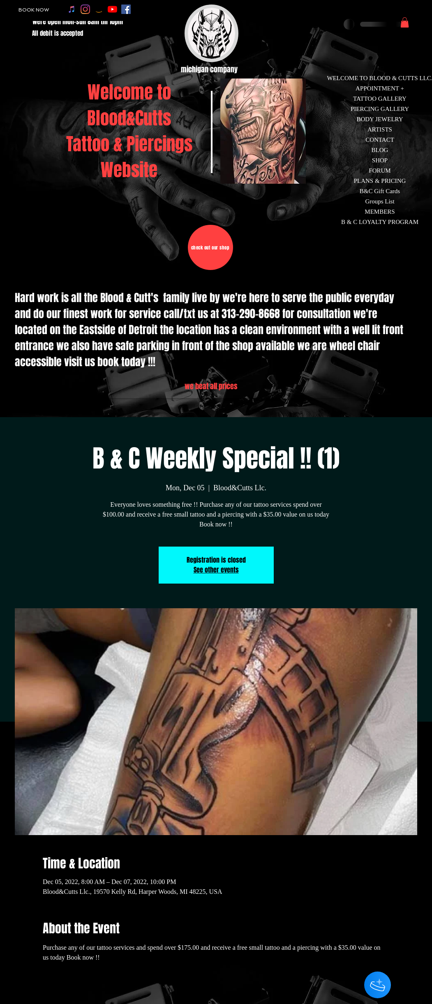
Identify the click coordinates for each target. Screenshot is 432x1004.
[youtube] (112, 9)
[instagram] (85, 9)
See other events (216, 570)
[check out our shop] (210, 247)
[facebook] (126, 9)
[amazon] (99, 9)
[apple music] (71, 9)
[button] (404, 22)
